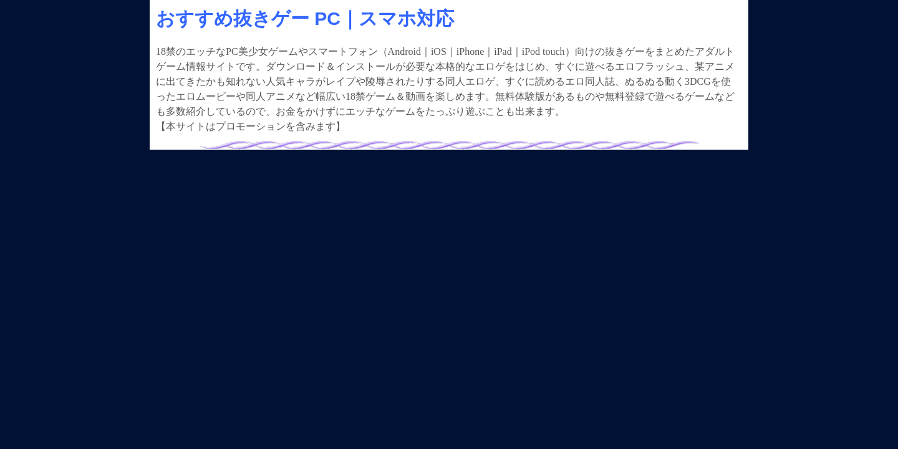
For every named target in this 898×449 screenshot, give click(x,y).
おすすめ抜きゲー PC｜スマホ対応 (305, 18)
